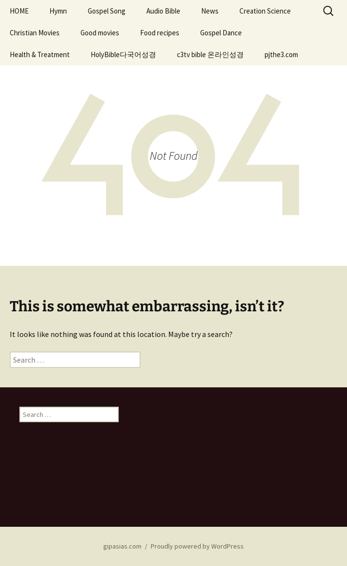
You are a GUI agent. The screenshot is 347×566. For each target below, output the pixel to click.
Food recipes (159, 32)
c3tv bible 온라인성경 (210, 54)
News (210, 10)
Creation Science (265, 10)
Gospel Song (107, 10)
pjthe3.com (281, 54)
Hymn (58, 10)
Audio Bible (163, 10)
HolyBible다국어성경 (123, 54)
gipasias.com (122, 546)
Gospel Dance (221, 32)
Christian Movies (35, 32)
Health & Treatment (40, 54)
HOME (19, 10)
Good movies (99, 32)
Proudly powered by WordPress (197, 546)
